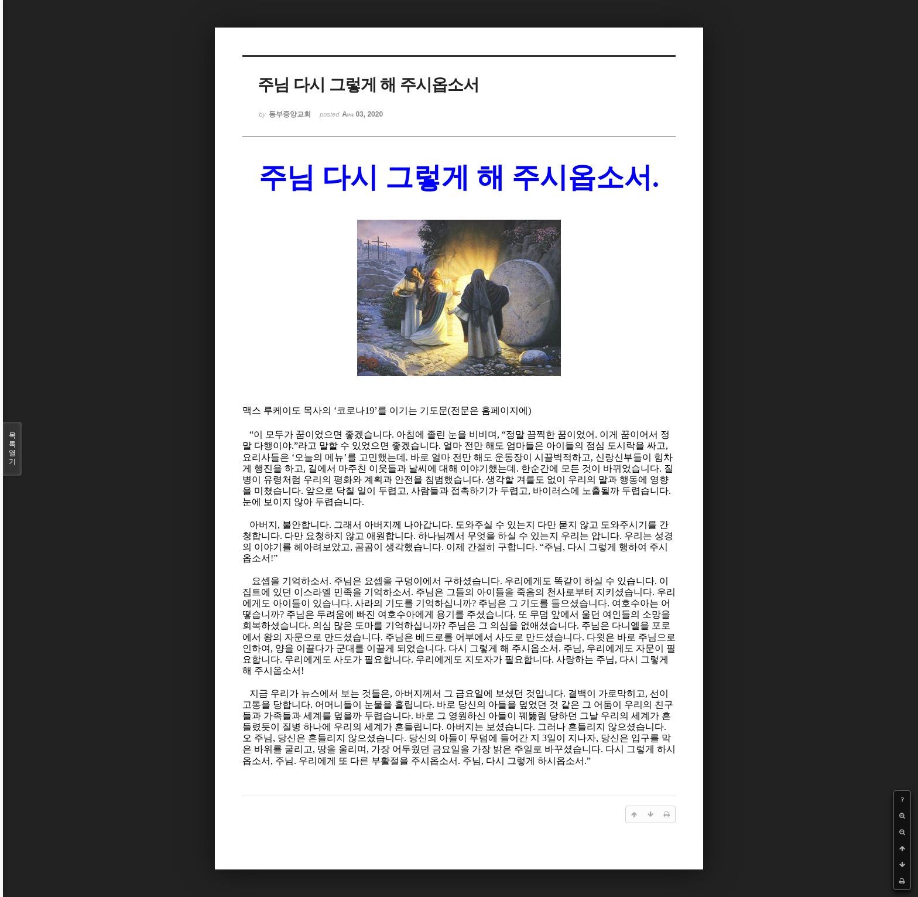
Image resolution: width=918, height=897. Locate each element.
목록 (12, 448)
